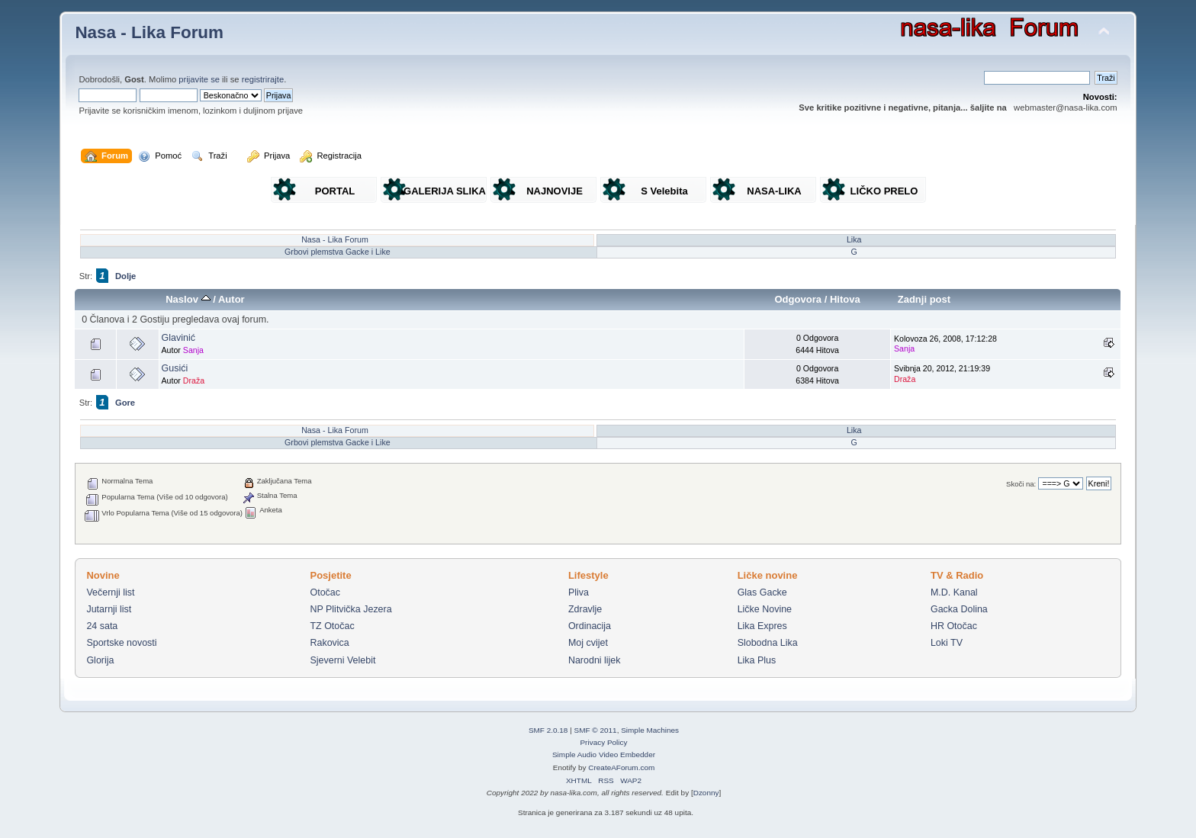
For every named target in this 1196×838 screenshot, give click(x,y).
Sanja (193, 350)
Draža (193, 380)
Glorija (100, 660)
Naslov (188, 299)
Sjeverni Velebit (342, 660)
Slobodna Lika (768, 642)
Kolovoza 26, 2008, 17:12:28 (945, 344)
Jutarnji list (108, 609)
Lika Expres (762, 626)
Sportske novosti (121, 642)
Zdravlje (585, 609)
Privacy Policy (603, 742)
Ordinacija (589, 626)
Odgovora (797, 299)
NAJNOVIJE (554, 191)
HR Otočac (954, 626)
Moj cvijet (588, 642)
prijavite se (199, 79)
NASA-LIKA (774, 191)
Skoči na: (1021, 484)
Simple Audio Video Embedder (603, 754)
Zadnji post (924, 299)
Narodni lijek (594, 660)
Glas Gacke (762, 592)
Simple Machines (650, 730)
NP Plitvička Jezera (350, 609)
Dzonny (706, 792)
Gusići (175, 368)
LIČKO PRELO (884, 191)
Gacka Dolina (959, 609)
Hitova (845, 299)
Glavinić (178, 337)
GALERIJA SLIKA (444, 191)
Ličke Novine (765, 609)
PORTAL (335, 191)
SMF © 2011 (595, 730)
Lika (854, 239)
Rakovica (329, 642)
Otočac (325, 592)
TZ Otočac (332, 626)
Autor (231, 299)
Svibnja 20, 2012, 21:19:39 (942, 374)
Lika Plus (757, 660)
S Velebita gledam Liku (664, 194)
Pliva (578, 592)
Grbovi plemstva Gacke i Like (338, 251)
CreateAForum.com (621, 767)
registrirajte (263, 79)
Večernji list (110, 592)
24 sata (101, 626)
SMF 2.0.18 (548, 730)
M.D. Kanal (954, 592)
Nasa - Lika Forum (149, 32)
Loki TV (947, 642)
